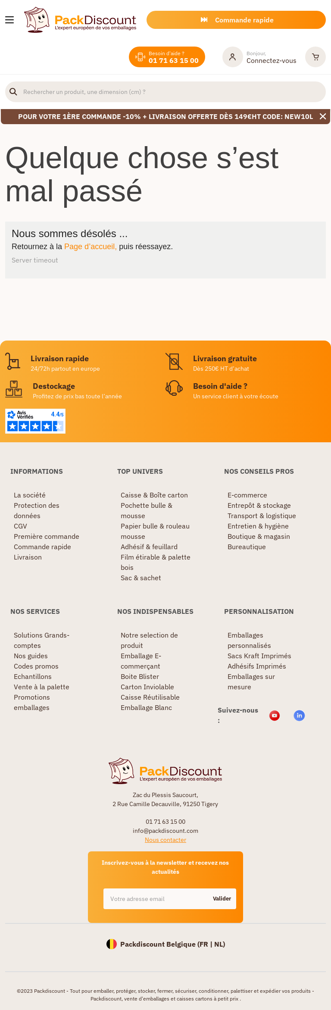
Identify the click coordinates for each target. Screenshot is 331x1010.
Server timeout (35, 260)
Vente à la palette (41, 686)
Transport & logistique (262, 515)
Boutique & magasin (259, 536)
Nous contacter (165, 840)
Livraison (28, 557)
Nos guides (31, 655)
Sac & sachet (141, 577)
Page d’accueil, (90, 246)
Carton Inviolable (147, 686)
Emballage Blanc (146, 707)
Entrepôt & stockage (259, 505)
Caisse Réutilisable (150, 697)
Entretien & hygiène (258, 526)
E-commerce (247, 495)
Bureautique (247, 546)
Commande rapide (42, 546)
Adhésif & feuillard (149, 546)
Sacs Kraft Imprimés (259, 655)
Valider (222, 898)
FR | (207, 944)
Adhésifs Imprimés (257, 666)
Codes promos (36, 666)
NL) (219, 944)
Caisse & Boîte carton (154, 495)
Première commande (46, 536)
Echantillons (33, 676)
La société (30, 495)
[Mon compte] (259, 57)
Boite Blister (140, 676)
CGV (20, 526)
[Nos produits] (9, 19)
